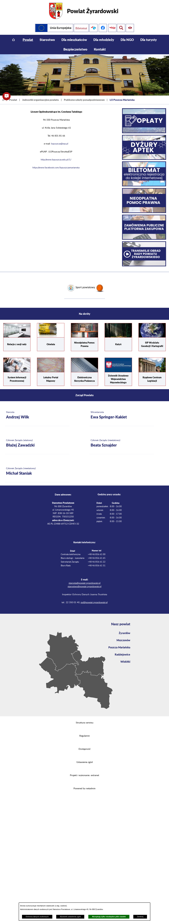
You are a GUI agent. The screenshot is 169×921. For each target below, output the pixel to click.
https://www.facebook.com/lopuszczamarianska (56, 168)
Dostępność (85, 749)
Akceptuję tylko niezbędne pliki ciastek (109, 917)
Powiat (13, 100)
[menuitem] (13, 40)
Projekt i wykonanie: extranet (84, 775)
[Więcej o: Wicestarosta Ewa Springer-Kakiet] (121, 415)
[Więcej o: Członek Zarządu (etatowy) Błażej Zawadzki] (37, 443)
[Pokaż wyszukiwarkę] (130, 28)
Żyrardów (124, 633)
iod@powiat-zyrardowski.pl (94, 602)
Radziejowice (122, 654)
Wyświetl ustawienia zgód (70, 917)
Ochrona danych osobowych (37, 917)
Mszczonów (123, 640)
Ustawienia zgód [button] (84, 762)
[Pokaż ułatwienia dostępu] (121, 28)
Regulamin (84, 736)
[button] (6, 96)
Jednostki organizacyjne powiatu (40, 100)
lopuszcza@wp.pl (59, 144)
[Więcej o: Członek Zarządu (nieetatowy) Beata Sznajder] (121, 443)
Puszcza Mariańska (119, 647)
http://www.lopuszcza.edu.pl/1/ (56, 160)
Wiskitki (125, 661)
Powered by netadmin (84, 788)
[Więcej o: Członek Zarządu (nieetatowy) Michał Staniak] (37, 471)
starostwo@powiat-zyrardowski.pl (84, 586)
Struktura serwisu (84, 723)
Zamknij (140, 917)
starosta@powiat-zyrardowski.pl (84, 583)
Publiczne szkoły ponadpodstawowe (84, 100)
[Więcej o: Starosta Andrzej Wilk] (37, 415)
